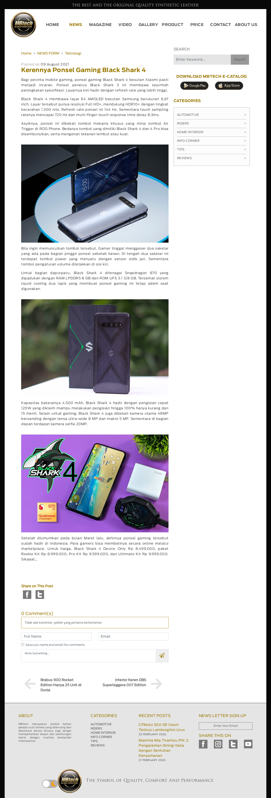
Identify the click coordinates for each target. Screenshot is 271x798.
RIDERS (96, 728)
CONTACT (220, 25)
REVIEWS (98, 745)
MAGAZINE (100, 25)
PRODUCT (173, 25)
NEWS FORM (48, 53)
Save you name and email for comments (55, 645)
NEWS (75, 25)
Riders (211, 123)
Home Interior (211, 132)
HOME (52, 25)
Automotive (211, 115)
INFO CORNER (101, 737)
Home (26, 53)
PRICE (197, 25)
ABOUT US (246, 25)
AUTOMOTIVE (101, 724)
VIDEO (125, 25)
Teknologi (73, 53)
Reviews (211, 158)
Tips (211, 149)
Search (240, 59)
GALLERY (148, 25)
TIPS (94, 741)
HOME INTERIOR (103, 732)
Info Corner (211, 141)
